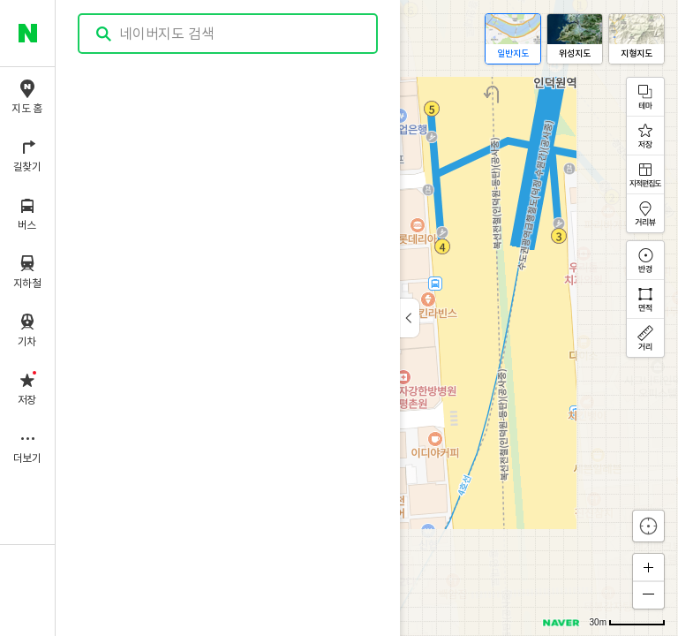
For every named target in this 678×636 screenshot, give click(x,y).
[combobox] (228, 33)
